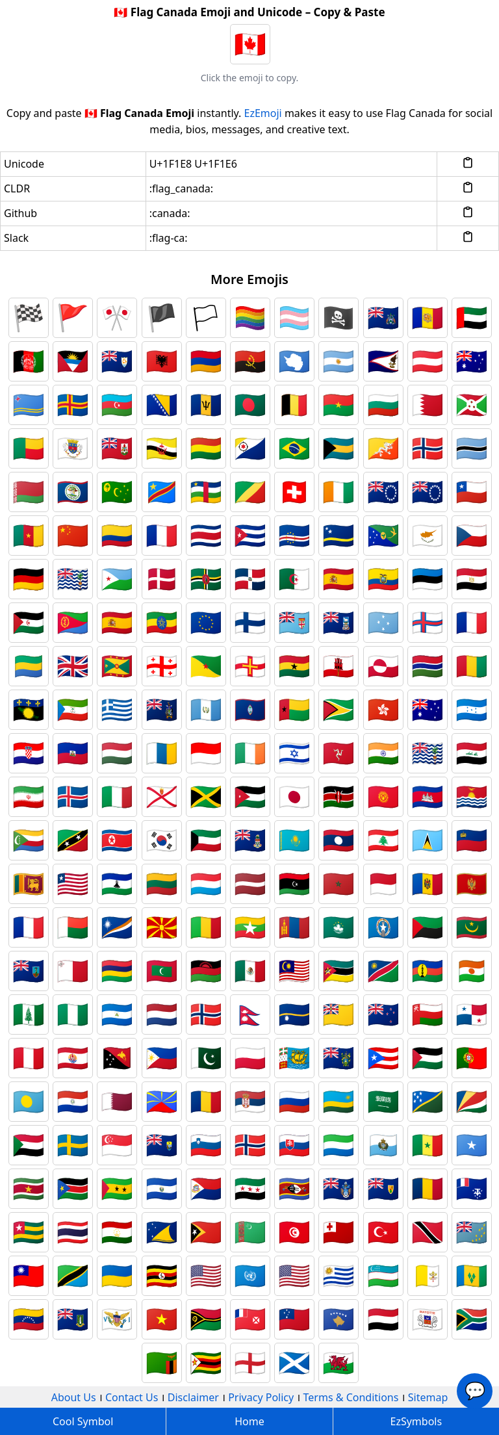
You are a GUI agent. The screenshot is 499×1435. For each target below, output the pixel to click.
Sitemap (428, 1397)
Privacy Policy (261, 1397)
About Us (73, 1397)
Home (249, 1421)
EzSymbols (416, 1421)
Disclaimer (193, 1397)
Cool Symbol (83, 1421)
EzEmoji (263, 113)
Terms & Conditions (351, 1397)
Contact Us (131, 1397)
